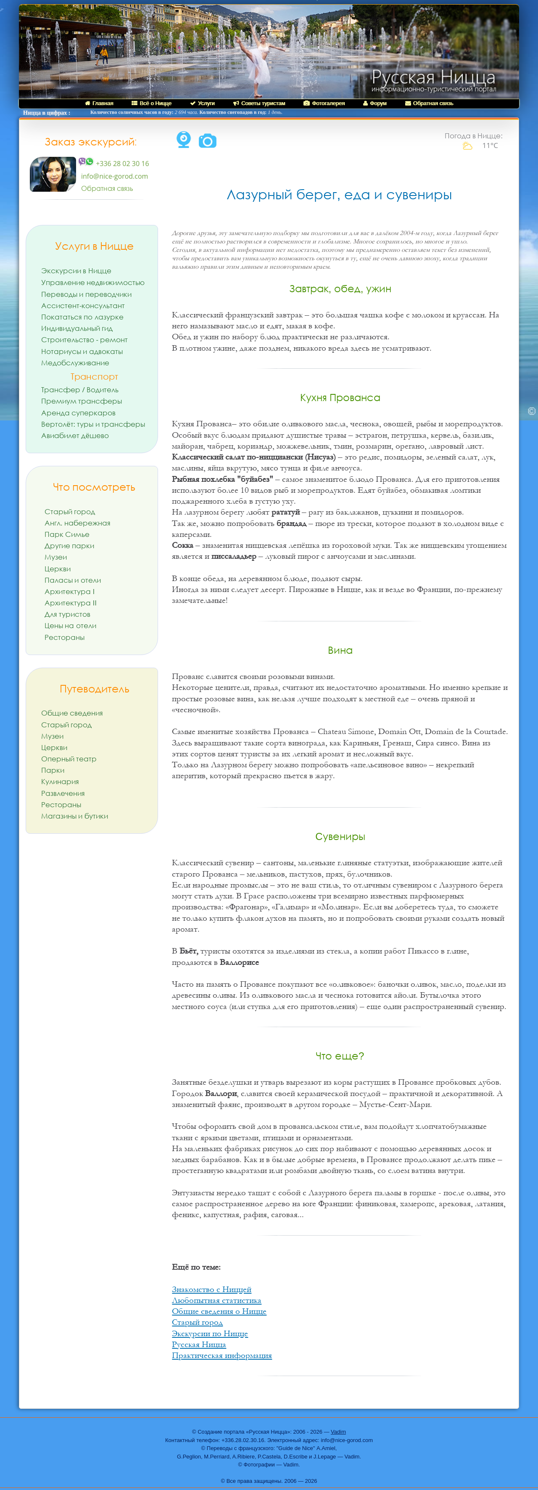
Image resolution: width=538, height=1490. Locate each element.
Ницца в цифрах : (46, 113)
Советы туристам (259, 103)
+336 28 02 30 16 (113, 163)
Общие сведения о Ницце (219, 1311)
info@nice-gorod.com (114, 176)
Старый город (197, 1322)
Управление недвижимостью (93, 282)
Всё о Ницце (151, 103)
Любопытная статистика (216, 1300)
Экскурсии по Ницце (210, 1334)
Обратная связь (429, 103)
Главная (99, 103)
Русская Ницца (199, 1344)
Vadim (338, 1432)
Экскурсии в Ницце (76, 270)
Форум (375, 103)
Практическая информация (222, 1355)
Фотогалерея (324, 103)
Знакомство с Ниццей (211, 1289)
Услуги (202, 103)
